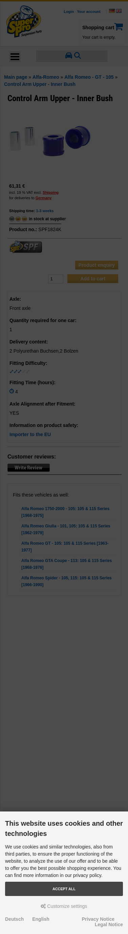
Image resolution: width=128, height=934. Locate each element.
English (40, 919)
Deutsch (14, 919)
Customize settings (64, 906)
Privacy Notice (98, 919)
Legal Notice (109, 924)
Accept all (64, 889)
